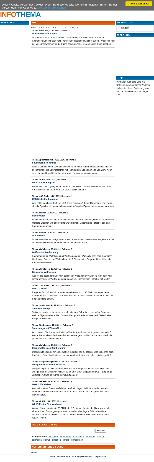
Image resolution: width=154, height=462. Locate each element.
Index (53, 424)
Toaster (42, 213)
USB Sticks (44, 196)
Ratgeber (125, 28)
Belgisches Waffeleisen (44, 272)
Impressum (100, 456)
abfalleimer (53, 436)
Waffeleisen (44, 249)
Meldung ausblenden (139, 3)
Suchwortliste (63, 456)
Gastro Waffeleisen (41, 384)
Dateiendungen (123, 85)
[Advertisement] (15, 78)
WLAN (42, 179)
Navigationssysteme (48, 362)
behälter (100, 436)
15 (76, 27)
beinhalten (37, 440)
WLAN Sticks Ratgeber (43, 182)
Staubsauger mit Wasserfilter (47, 328)
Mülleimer (43, 31)
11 (62, 27)
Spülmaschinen (46, 160)
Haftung (75, 456)
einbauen (56, 440)
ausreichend (78, 436)
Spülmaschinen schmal (44, 163)
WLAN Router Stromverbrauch (47, 404)
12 (66, 27)
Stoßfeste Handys (41, 308)
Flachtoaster (38, 216)
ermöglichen (77, 440)
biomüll (46, 440)
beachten (90, 436)
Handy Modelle (46, 305)
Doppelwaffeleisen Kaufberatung (48, 348)
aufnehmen (65, 436)
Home (52, 456)
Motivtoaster (38, 235)
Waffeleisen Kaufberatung (45, 252)
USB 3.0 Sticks (39, 288)
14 (73, 27)
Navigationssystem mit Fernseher (49, 364)
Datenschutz (87, 456)
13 (69, 27)
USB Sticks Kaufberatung (45, 199)
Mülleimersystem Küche (44, 33)
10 (59, 27)
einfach (66, 440)
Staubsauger (45, 325)
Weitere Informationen (52, 7)
